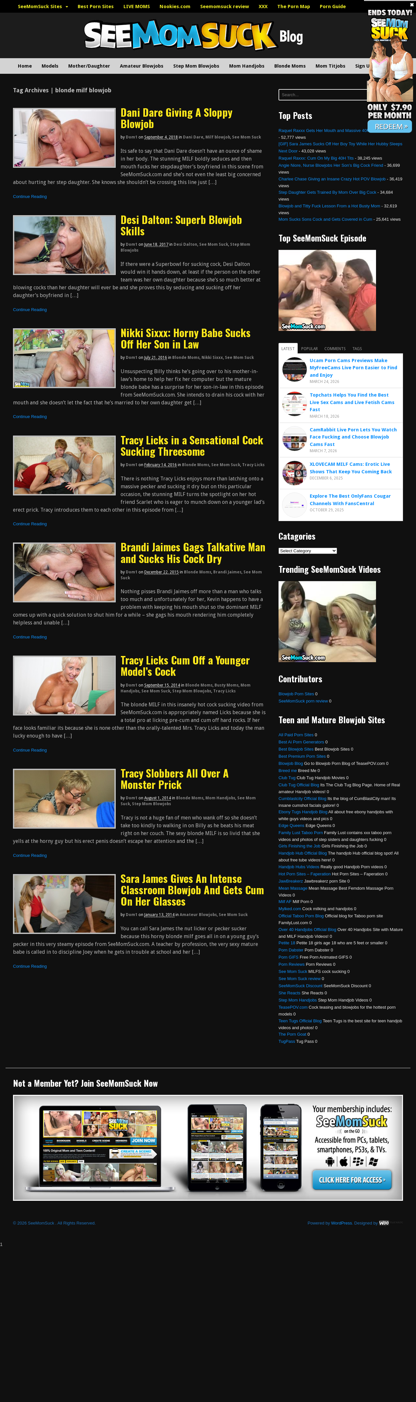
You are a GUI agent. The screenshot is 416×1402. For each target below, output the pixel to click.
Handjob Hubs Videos (299, 866)
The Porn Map (293, 6)
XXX (263, 6)
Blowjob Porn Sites (296, 693)
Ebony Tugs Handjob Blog (303, 811)
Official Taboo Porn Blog (301, 915)
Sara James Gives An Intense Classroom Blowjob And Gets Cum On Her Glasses (192, 890)
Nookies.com (175, 6)
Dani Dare (193, 137)
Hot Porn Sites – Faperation (305, 873)
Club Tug (287, 777)
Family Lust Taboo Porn (301, 832)
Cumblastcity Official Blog (302, 798)
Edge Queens (292, 825)
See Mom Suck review (299, 978)
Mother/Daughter (89, 66)
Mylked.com (290, 908)
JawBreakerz (291, 881)
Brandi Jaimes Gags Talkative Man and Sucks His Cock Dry (193, 552)
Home (25, 66)
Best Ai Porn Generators (301, 742)
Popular (309, 349)
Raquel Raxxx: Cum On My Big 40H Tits (316, 158)
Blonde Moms (290, 66)
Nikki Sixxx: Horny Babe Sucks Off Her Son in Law (186, 338)
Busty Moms (226, 685)
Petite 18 (287, 942)
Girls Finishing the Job (299, 846)
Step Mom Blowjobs (196, 66)
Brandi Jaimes (227, 572)
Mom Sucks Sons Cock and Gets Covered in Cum (325, 219)
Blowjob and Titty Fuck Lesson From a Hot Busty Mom (329, 205)
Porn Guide (333, 6)
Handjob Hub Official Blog (303, 853)
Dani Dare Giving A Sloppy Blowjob (176, 117)
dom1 (131, 137)
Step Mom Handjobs (298, 1000)
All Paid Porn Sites (296, 734)
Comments (335, 349)
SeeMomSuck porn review (303, 701)
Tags (357, 349)
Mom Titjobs (330, 66)
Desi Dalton (185, 244)
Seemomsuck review (224, 6)
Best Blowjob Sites (296, 749)
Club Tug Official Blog (299, 784)
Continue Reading (30, 196)
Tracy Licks (253, 465)
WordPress (341, 1223)
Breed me (288, 770)
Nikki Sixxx (212, 357)
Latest (288, 349)
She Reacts (289, 992)
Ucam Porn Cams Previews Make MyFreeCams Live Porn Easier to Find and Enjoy (353, 368)
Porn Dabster (291, 950)
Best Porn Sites (96, 6)
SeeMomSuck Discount (300, 985)
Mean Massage (293, 888)
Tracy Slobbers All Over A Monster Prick (175, 778)
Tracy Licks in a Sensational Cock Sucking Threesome (192, 445)
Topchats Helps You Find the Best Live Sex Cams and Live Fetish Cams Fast (352, 402)
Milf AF (285, 901)
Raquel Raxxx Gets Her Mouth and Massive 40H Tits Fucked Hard (341, 130)
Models (50, 66)
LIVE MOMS (137, 6)
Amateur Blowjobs (141, 66)
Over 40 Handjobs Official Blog (307, 929)
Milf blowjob (217, 137)
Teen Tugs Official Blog (300, 1020)
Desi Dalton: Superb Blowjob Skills (181, 225)
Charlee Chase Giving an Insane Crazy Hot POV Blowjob (332, 179)
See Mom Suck (246, 137)
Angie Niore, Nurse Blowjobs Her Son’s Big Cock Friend (331, 165)
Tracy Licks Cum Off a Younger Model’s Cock (185, 665)
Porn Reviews (292, 964)
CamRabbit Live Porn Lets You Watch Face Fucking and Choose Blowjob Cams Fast (353, 437)
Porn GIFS (288, 957)
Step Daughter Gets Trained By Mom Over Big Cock (327, 192)
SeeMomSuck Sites (40, 6)
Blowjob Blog (291, 763)
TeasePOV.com (293, 1007)
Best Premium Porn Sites (302, 756)
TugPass (287, 1041)
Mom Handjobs (247, 66)
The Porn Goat (292, 1034)
